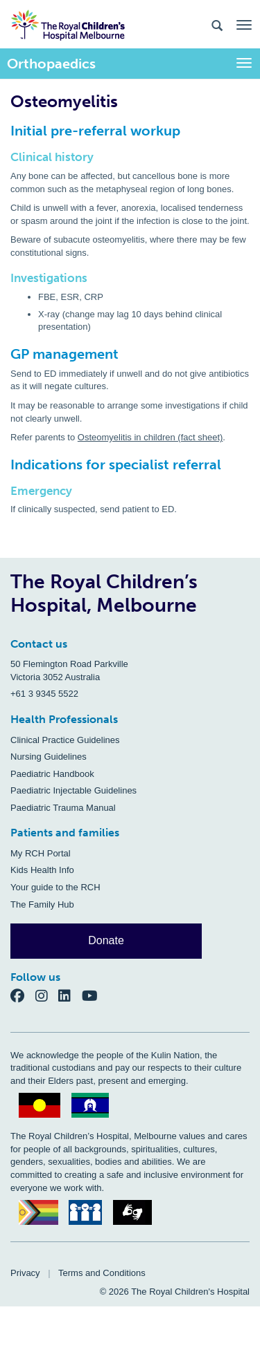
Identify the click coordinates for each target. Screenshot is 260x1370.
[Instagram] (47, 995)
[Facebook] (22, 995)
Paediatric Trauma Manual (63, 808)
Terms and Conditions (102, 1273)
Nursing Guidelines (48, 756)
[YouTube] (94, 995)
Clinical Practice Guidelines (65, 740)
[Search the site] (217, 24)
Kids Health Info (42, 870)
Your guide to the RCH (55, 887)
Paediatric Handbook (52, 774)
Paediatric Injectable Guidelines (73, 790)
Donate (106, 940)
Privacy (25, 1273)
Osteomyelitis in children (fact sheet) (150, 437)
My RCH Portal (40, 853)
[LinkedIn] (70, 995)
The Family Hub (42, 904)
